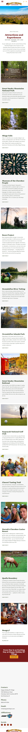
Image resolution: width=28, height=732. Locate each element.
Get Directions (5, 696)
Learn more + (5, 102)
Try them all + (5, 640)
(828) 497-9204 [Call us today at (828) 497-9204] (5, 702)
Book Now (14, 656)
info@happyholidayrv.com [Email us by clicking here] (8, 708)
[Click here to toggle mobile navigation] (2, 1)
